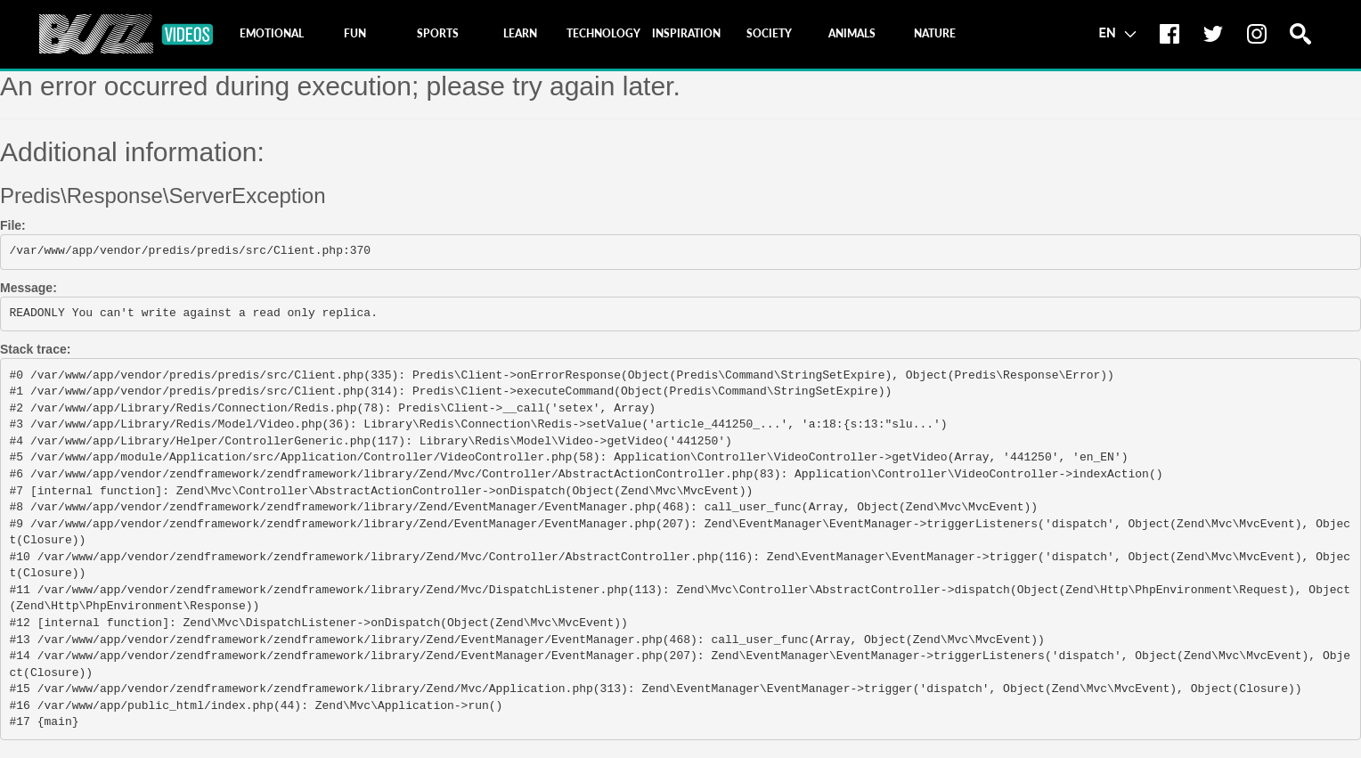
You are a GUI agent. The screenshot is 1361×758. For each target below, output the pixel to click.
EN (1117, 32)
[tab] (272, 33)
